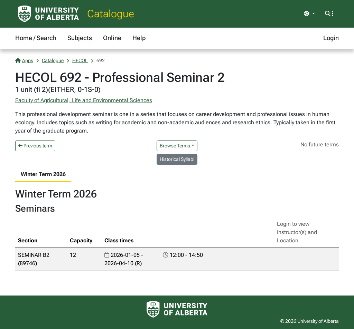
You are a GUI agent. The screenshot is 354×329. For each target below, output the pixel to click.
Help (139, 37)
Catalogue (110, 14)
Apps (24, 60)
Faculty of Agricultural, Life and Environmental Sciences (83, 100)
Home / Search (35, 37)
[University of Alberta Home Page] (48, 14)
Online (112, 37)
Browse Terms (175, 145)
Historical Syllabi (177, 159)
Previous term (35, 145)
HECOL (80, 60)
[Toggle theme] (309, 13)
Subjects (79, 37)
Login (331, 37)
